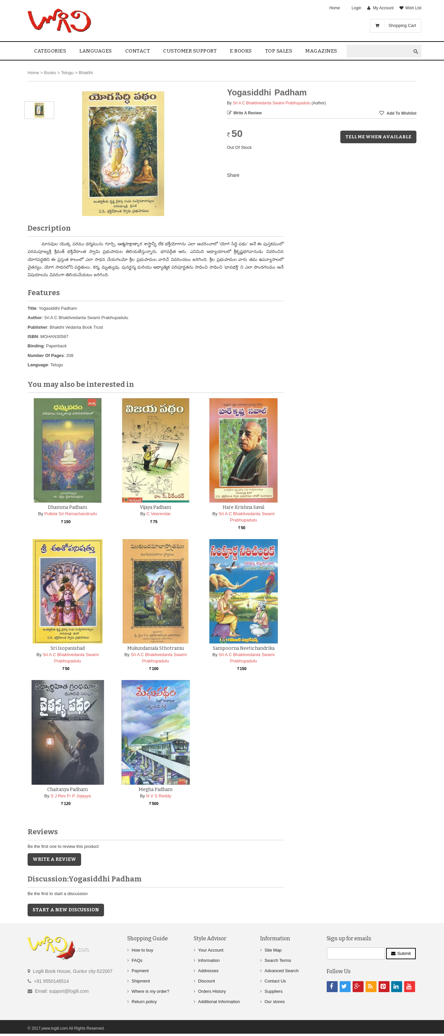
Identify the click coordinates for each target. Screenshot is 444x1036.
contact (137, 51)
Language (38, 364)
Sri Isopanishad (68, 648)
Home (334, 8)
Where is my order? (150, 991)
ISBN (33, 336)
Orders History (212, 991)
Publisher (37, 327)
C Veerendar (159, 513)
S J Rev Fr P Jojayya (71, 795)
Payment (140, 970)
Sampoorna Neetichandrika (244, 648)
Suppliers (273, 991)
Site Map (273, 950)
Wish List (413, 8)
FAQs (137, 960)
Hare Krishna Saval (243, 507)
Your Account (210, 950)
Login (356, 8)
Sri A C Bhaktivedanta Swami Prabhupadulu (271, 103)
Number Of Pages (46, 355)
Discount (206, 980)
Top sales (278, 51)
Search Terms (278, 960)
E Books (241, 51)
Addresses (208, 970)
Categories (50, 51)
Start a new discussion (66, 910)
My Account (383, 8)
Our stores (275, 1001)
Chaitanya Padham (67, 789)
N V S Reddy (158, 795)
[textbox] (378, 51)
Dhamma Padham (67, 507)
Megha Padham (155, 789)
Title (32, 308)
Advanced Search (282, 970)
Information (209, 960)
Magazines (321, 51)
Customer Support (190, 51)
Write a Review (247, 113)
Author (35, 317)
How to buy (142, 950)
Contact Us (275, 980)
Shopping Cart (402, 25)
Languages (95, 51)
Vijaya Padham (155, 507)
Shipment (141, 980)
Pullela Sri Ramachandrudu (71, 513)
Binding (36, 345)
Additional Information (219, 1001)
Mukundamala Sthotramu (155, 648)
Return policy (144, 1001)
